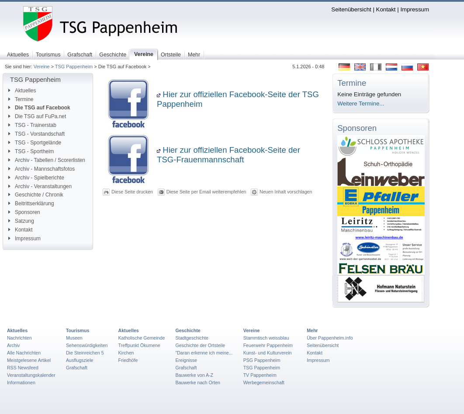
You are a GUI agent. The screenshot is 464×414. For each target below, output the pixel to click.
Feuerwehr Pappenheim (268, 345)
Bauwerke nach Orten (197, 382)
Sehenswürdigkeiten (87, 345)
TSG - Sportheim (31, 151)
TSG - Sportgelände (34, 143)
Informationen (21, 382)
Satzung (21, 221)
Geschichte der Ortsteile (200, 345)
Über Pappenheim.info (330, 337)
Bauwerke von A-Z (194, 375)
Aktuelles (22, 91)
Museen (74, 337)
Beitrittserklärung (31, 203)
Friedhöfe (128, 360)
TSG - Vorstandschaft (36, 134)
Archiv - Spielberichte (36, 178)
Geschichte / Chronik (35, 195)
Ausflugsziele (79, 360)
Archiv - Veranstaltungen (40, 186)
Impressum (414, 9)
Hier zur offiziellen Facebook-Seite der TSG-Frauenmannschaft (228, 154)
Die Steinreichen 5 (85, 352)
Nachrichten (19, 337)
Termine (20, 99)
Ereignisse (186, 360)
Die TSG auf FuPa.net (37, 116)
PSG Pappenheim (261, 360)
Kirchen (126, 352)
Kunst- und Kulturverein (267, 352)
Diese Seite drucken (132, 191)
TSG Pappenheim (74, 66)
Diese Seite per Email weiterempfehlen (206, 191)
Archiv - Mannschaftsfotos (41, 169)
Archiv (13, 345)
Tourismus (77, 330)
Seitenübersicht (351, 9)
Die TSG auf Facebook (39, 108)
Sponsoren (24, 212)
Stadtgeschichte (191, 337)
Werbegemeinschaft (263, 382)
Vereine (42, 66)
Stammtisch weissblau (266, 337)
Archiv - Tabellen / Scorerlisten (46, 160)
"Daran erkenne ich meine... (203, 352)
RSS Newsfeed (22, 367)
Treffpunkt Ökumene (139, 345)
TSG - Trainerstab (32, 125)
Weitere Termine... (360, 103)
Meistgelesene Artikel (29, 360)
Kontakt (386, 9)
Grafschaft (76, 367)
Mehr (312, 330)
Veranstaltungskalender (31, 375)
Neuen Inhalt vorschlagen (286, 191)
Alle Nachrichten (24, 352)
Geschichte (187, 330)
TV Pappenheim (260, 375)
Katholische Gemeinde (141, 337)
